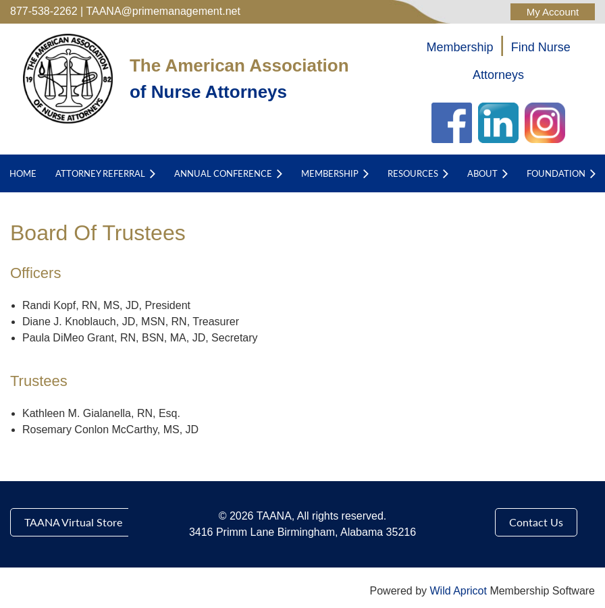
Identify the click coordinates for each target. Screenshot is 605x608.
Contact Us (536, 522)
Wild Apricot (457, 591)
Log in (552, 11)
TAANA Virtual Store (73, 522)
